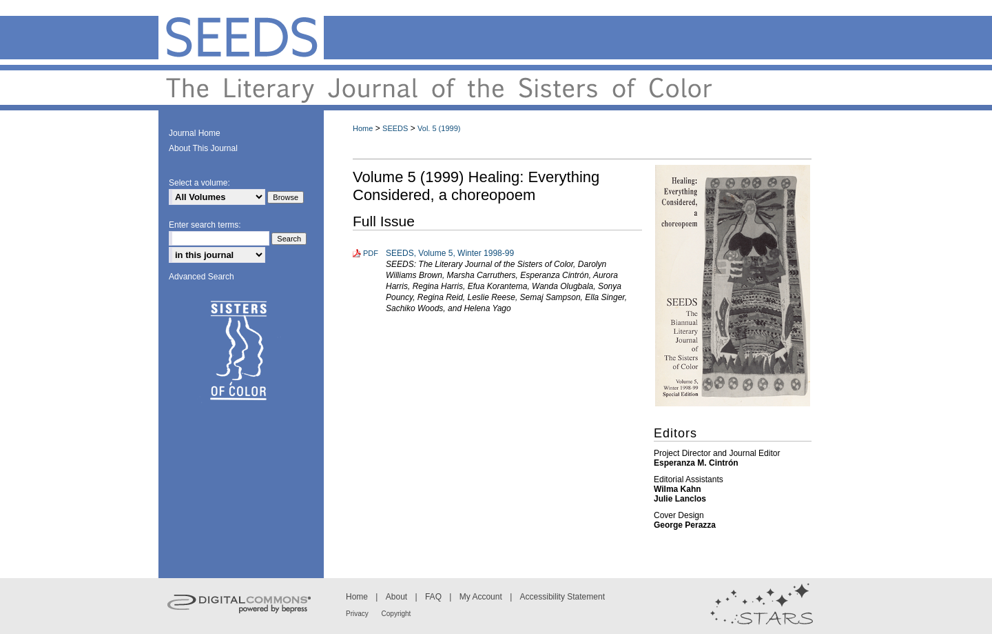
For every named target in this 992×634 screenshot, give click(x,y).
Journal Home (194, 133)
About (398, 597)
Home (363, 128)
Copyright (396, 613)
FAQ (434, 597)
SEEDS (395, 128)
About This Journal (203, 148)
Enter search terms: (205, 225)
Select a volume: (199, 183)
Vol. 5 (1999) (438, 128)
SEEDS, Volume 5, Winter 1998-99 (450, 253)
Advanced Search (201, 276)
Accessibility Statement (562, 597)
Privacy (358, 613)
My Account (481, 597)
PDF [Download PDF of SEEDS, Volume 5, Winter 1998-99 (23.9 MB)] (370, 253)
